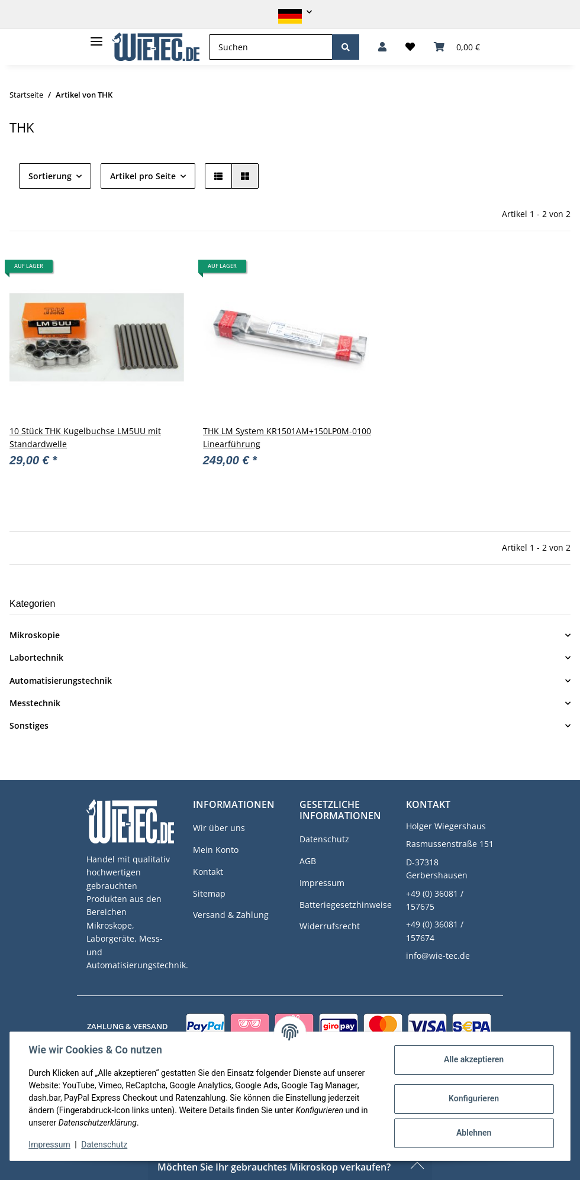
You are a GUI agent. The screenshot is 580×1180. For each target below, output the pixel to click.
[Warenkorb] (456, 47)
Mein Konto (216, 849)
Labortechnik (36, 657)
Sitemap (209, 893)
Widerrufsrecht (329, 926)
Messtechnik (34, 703)
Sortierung (50, 176)
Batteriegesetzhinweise (345, 904)
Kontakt (208, 871)
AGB (307, 861)
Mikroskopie (34, 635)
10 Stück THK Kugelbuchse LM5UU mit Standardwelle (85, 437)
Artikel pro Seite (143, 176)
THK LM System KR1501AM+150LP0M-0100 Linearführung (287, 437)
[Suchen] (271, 47)
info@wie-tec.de (438, 955)
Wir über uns (219, 827)
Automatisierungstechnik (60, 680)
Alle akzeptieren (473, 1059)
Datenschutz (324, 839)
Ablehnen (473, 1132)
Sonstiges (29, 725)
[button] (290, 12)
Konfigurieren (473, 1098)
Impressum (321, 882)
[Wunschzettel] (410, 47)
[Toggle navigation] (96, 36)
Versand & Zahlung (231, 914)
